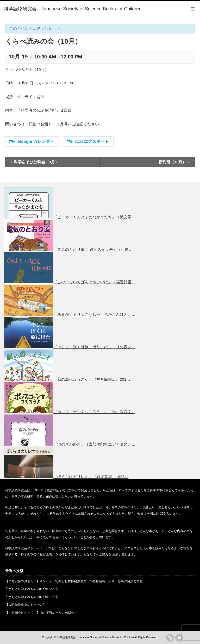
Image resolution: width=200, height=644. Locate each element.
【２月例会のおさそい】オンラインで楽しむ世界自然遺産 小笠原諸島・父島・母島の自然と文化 (74, 581)
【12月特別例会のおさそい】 (25, 605)
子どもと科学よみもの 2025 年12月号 (31, 589)
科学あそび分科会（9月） (34, 162)
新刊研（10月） (174, 162)
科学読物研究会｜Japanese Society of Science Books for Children (95, 637)
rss (170, 638)
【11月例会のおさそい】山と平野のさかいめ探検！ (41, 613)
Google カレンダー (31, 141)
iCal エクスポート (88, 141)
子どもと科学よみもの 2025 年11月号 (31, 597)
